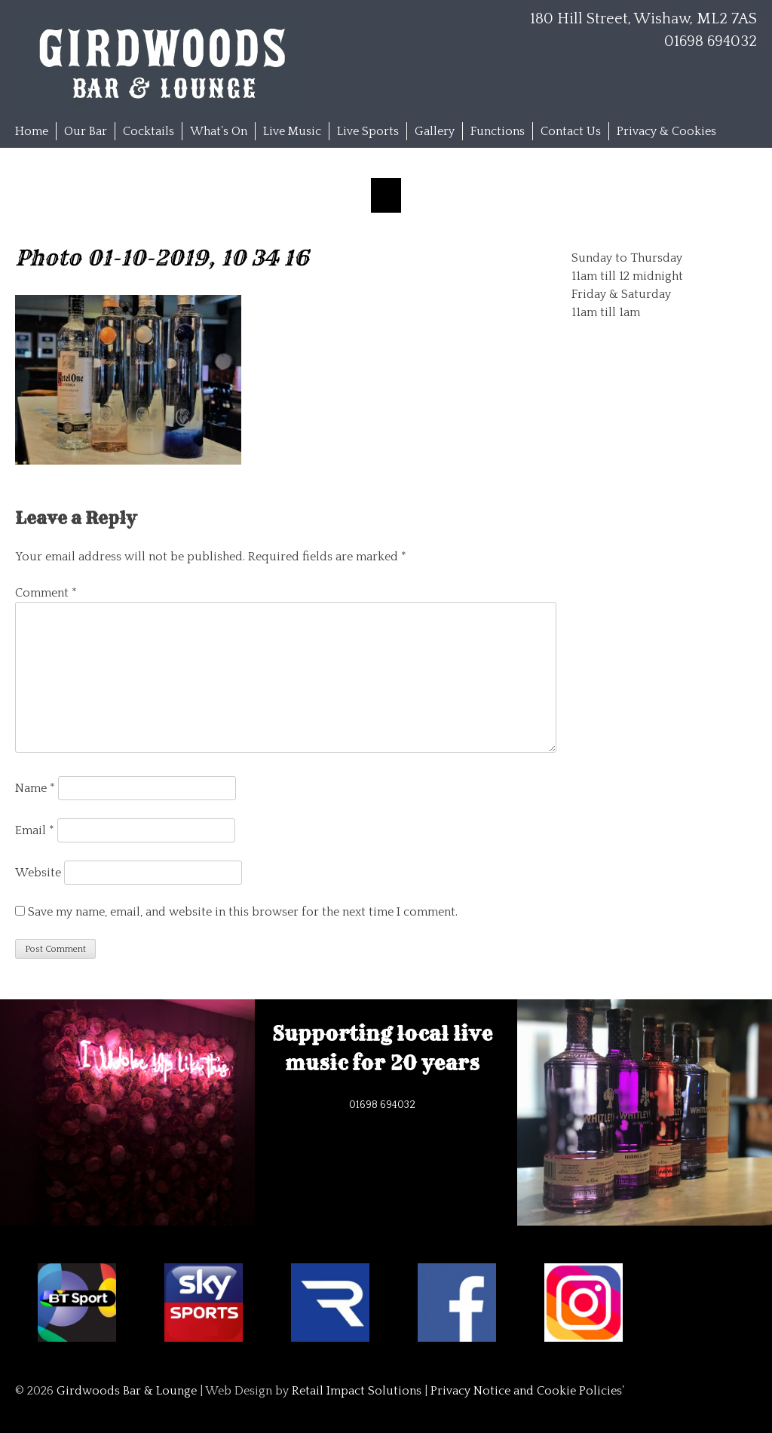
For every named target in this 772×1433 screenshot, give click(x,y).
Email (34, 830)
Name (35, 788)
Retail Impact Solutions (356, 1391)
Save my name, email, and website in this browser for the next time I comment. (243, 912)
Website (38, 872)
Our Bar (85, 131)
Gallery (435, 131)
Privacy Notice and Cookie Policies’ (525, 1391)
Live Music (292, 131)
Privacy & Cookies (666, 131)
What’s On (218, 131)
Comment (46, 593)
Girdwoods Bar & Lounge (127, 1391)
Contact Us (571, 131)
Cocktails (148, 131)
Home (31, 131)
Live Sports (368, 131)
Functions (497, 131)
